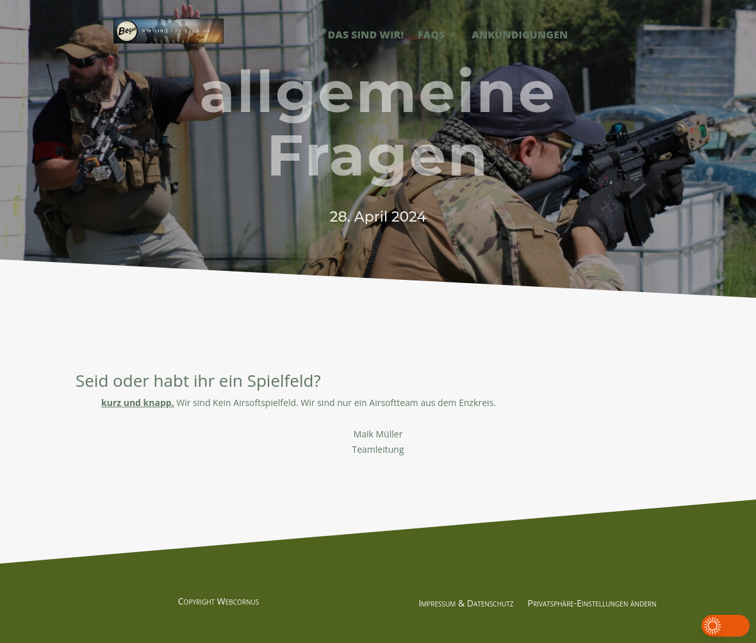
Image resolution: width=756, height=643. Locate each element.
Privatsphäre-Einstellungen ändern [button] (592, 604)
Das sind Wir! (366, 36)
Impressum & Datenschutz (465, 604)
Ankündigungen (520, 36)
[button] (726, 626)
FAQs (431, 36)
